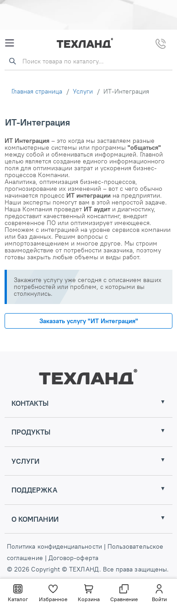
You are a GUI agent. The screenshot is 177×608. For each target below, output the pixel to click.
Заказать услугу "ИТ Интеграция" (88, 321)
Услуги (83, 91)
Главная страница (36, 91)
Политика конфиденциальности (55, 546)
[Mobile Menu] (10, 43)
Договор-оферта (72, 558)
